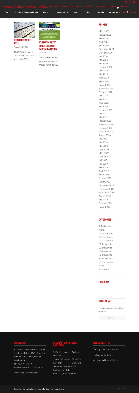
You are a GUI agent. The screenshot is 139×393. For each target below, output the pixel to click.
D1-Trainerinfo (106, 236)
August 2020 (105, 135)
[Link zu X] (126, 2)
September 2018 (106, 192)
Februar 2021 (105, 120)
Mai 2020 (103, 145)
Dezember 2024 (106, 49)
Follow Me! (112, 318)
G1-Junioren (31, 7)
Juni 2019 (103, 163)
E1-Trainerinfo (105, 244)
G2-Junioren (43, 7)
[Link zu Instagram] (130, 2)
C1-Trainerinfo (106, 233)
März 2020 (104, 153)
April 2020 (104, 149)
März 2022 (104, 106)
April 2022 (104, 102)
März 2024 (104, 63)
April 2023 (104, 77)
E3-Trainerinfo (105, 251)
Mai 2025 (103, 38)
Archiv (102, 229)
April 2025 (104, 42)
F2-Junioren (19, 7)
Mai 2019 (103, 167)
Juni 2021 (103, 113)
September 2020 (106, 131)
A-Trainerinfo (105, 226)
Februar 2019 (105, 178)
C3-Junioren (76, 6)
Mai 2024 (103, 59)
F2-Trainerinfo (105, 258)
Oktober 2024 (105, 52)
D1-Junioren (88, 6)
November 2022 (106, 88)
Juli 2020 (103, 138)
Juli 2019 (103, 160)
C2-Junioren (65, 6)
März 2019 (104, 174)
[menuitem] (53, 6)
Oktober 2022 (105, 92)
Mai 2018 (103, 199)
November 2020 (106, 124)
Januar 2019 (104, 181)
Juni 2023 (103, 70)
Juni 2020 (103, 142)
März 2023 (104, 81)
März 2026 (104, 31)
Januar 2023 (104, 85)
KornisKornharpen (29, 389)
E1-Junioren (112, 6)
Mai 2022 (103, 99)
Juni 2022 (103, 95)
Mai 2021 (103, 117)
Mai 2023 (103, 74)
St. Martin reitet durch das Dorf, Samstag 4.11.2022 (48, 46)
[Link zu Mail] (134, 2)
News (101, 265)
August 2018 (105, 196)
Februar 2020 (105, 156)
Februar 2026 (105, 34)
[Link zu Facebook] (122, 2)
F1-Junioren (8, 7)
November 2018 (106, 189)
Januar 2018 (104, 206)
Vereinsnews (104, 269)
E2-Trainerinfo (105, 247)
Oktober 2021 (105, 110)
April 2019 (104, 171)
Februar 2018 (105, 203)
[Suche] (127, 12)
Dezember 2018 (106, 185)
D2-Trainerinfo (106, 240)
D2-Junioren (100, 6)
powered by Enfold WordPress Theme (50, 389)
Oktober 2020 (105, 128)
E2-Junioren (123, 6)
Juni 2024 (103, 56)
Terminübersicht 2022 (22, 41)
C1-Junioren (53, 6)
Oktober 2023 (105, 67)
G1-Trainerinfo (106, 262)
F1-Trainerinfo (105, 254)
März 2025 (104, 45)
